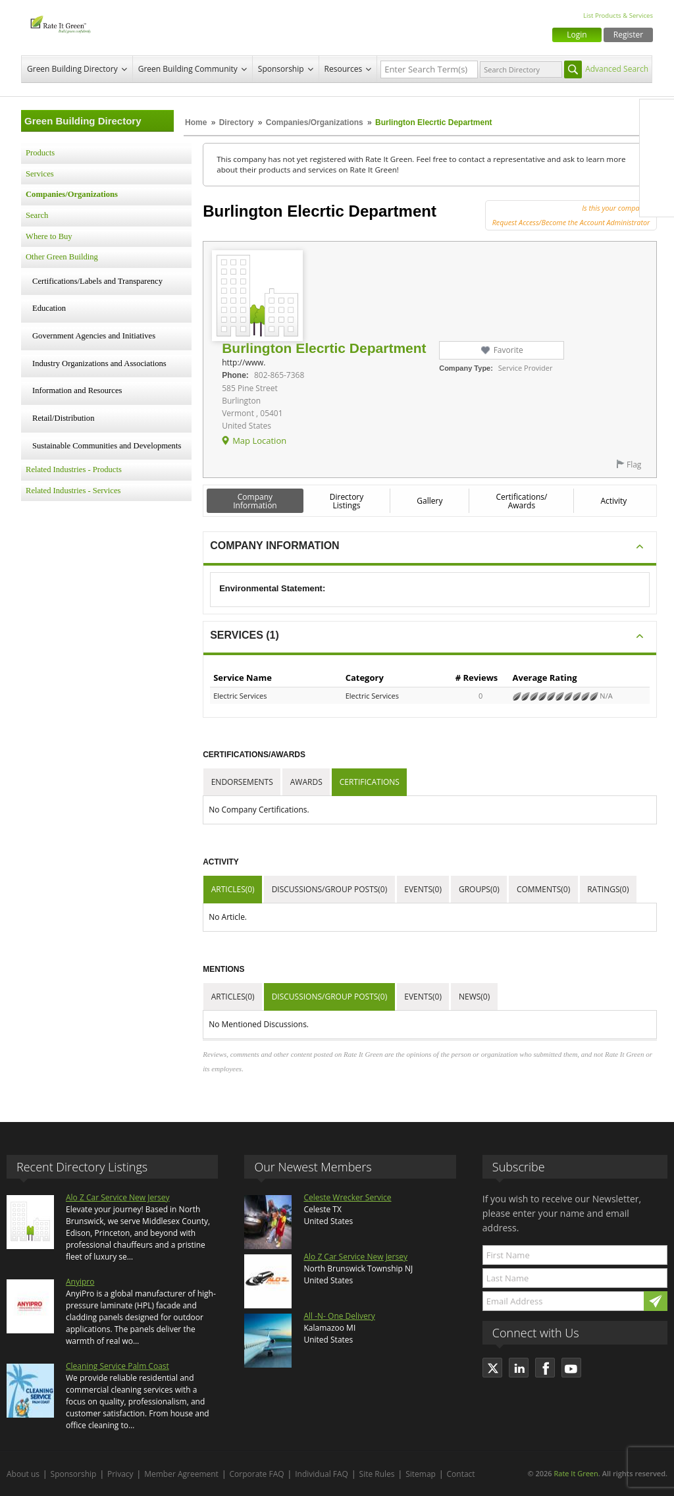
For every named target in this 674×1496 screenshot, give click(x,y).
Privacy (120, 1474)
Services (40, 173)
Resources (343, 68)
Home (196, 122)
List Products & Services (618, 15)
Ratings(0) (608, 889)
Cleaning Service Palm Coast (117, 1366)
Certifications (370, 782)
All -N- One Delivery (339, 1316)
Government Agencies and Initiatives (93, 335)
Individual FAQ (321, 1474)
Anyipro (80, 1281)
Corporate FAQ (257, 1474)
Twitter (656, 144)
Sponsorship (281, 68)
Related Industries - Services (73, 490)
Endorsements (242, 782)
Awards (306, 782)
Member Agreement (181, 1474)
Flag (634, 464)
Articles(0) (233, 889)
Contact (461, 1474)
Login (576, 34)
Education (49, 308)
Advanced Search (616, 68)
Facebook (656, 116)
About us (23, 1474)
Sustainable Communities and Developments (106, 445)
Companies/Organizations (314, 122)
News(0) (474, 996)
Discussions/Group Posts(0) (330, 889)
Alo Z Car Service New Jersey (118, 1197)
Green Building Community (188, 68)
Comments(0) (543, 889)
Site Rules (377, 1474)
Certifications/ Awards (521, 501)
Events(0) (423, 889)
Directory (236, 122)
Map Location (259, 440)
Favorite (508, 350)
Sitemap (420, 1474)
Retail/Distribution (63, 418)
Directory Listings (347, 501)
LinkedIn (656, 171)
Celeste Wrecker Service (347, 1197)
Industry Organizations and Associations (99, 363)
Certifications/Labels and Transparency (97, 281)
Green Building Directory (72, 68)
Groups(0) (479, 889)
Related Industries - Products (74, 469)
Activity (613, 500)
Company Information (255, 501)
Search (37, 215)
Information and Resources (77, 390)
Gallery (429, 500)
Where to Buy (49, 236)
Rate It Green (576, 1473)
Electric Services (240, 696)
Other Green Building (62, 256)
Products (40, 152)
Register (628, 34)
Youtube (656, 199)
